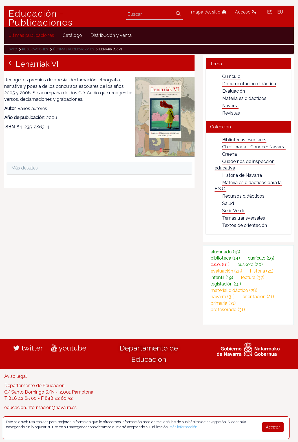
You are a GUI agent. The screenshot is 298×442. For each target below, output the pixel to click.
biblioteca (225, 258)
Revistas (231, 113)
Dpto (12, 49)
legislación (226, 284)
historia (261, 271)
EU (280, 12)
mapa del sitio (208, 12)
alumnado (225, 252)
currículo (261, 258)
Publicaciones (35, 49)
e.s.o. (220, 264)
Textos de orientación (244, 225)
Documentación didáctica (249, 83)
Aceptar (273, 427)
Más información (183, 427)
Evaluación (233, 91)
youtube (68, 348)
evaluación (226, 271)
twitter (28, 348)
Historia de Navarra (242, 175)
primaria (223, 303)
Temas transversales (243, 218)
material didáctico (234, 290)
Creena (229, 154)
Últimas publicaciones (73, 49)
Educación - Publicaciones (40, 18)
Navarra (230, 105)
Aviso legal (15, 376)
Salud (228, 203)
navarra (223, 296)
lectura (252, 277)
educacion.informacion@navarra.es (40, 407)
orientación (258, 296)
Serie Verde (233, 210)
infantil (222, 277)
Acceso (245, 12)
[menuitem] (31, 35)
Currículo (231, 76)
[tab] (248, 63)
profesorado (228, 309)
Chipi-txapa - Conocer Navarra (254, 146)
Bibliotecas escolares (244, 139)
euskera (250, 264)
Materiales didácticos (244, 98)
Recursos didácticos (243, 196)
